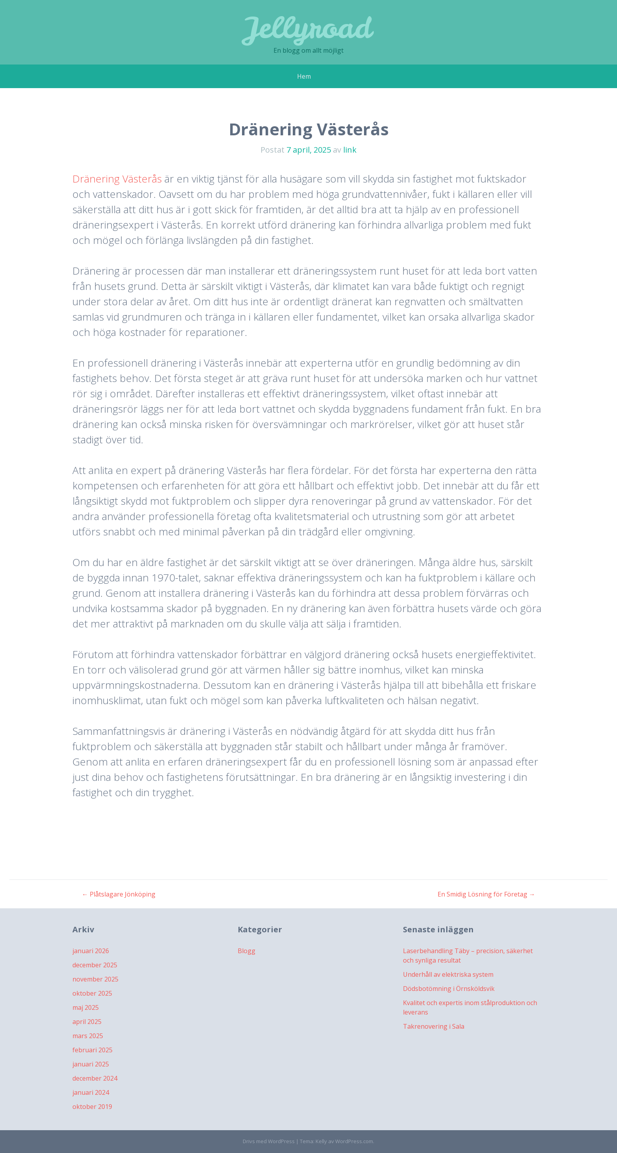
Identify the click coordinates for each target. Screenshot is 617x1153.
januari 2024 (90, 1092)
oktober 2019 (92, 1106)
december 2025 (94, 965)
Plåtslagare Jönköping (118, 894)
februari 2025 (92, 1050)
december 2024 (94, 1078)
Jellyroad (308, 27)
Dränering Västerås (117, 179)
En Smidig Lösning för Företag (486, 894)
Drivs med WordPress (269, 1141)
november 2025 (95, 979)
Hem (304, 76)
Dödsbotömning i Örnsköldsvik (449, 988)
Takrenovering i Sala (433, 1026)
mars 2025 (87, 1035)
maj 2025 (85, 1007)
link (350, 149)
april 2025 (87, 1021)
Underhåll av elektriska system (448, 974)
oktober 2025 (92, 993)
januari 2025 (90, 1064)
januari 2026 (90, 950)
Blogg (246, 950)
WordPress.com (354, 1141)
